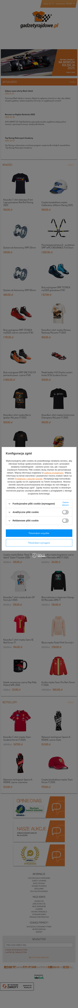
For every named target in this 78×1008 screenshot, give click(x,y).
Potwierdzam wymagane (39, 542)
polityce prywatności (53, 473)
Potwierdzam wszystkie (39, 533)
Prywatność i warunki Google (28, 478)
